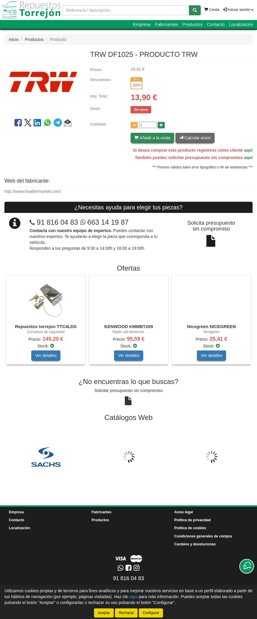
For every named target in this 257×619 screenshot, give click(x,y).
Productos (192, 24)
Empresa (142, 24)
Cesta (211, 9)
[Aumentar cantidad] (161, 125)
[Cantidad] (147, 125)
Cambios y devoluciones (195, 544)
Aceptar (104, 613)
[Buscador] (125, 10)
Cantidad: (98, 124)
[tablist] (128, 322)
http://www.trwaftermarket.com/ (32, 191)
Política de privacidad (192, 520)
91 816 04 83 (57, 222)
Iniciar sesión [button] (238, 9)
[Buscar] (195, 10)
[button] (67, 124)
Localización (241, 24)
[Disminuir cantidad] (134, 125)
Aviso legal (183, 512)
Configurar (151, 613)
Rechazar (126, 613)
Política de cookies (190, 528)
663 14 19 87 (104, 222)
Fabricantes (166, 24)
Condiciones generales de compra (203, 536)
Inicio (14, 39)
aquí (248, 150)
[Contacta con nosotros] (246, 566)
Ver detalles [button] (46, 355)
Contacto (216, 24)
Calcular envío (195, 137)
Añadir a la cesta (152, 137)
